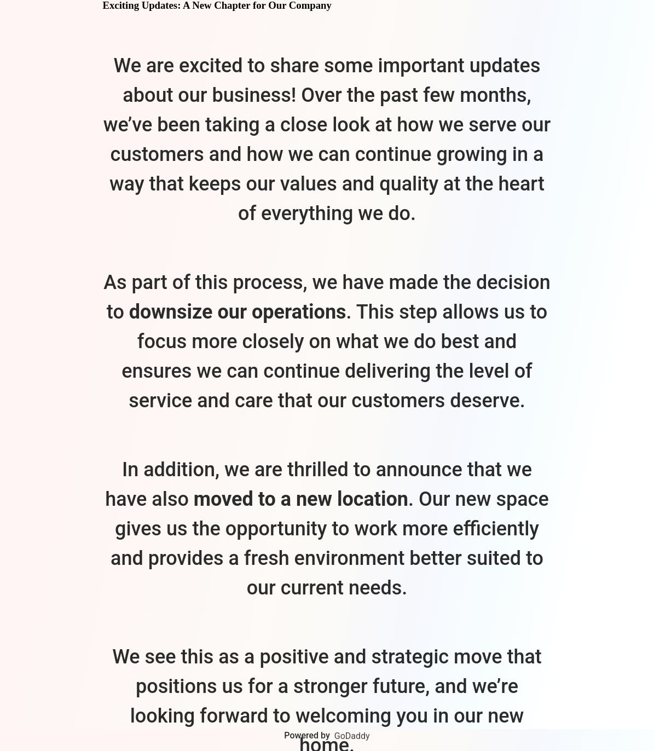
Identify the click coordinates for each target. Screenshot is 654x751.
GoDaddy (352, 736)
